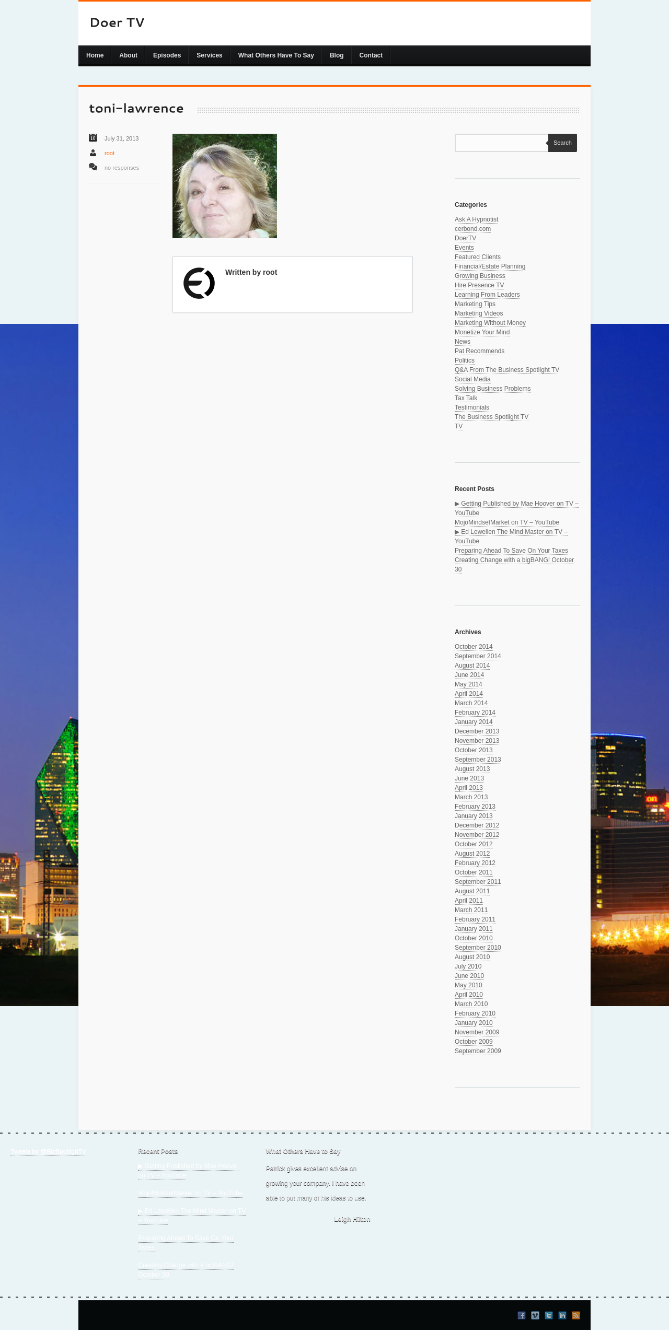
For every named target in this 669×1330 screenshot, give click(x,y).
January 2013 (474, 816)
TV (459, 426)
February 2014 (475, 712)
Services (209, 55)
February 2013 (475, 806)
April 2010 (469, 994)
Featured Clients (478, 257)
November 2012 (477, 834)
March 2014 (471, 703)
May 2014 (468, 684)
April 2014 (469, 693)
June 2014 (469, 675)
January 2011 (474, 928)
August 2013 (472, 769)
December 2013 (477, 731)
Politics (465, 360)
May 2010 (468, 985)
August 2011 (472, 891)
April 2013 (469, 787)
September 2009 (478, 1051)
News (462, 341)
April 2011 (469, 900)
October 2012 (474, 844)
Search (560, 142)
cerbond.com (473, 228)
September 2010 (478, 947)
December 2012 (477, 825)
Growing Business (480, 275)
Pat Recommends (479, 351)
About (128, 55)
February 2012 (475, 863)
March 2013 (471, 797)
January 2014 (474, 722)
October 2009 (474, 1041)
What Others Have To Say (276, 55)
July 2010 (468, 966)
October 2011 (474, 872)
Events (464, 247)
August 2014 (472, 665)
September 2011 (478, 881)
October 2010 (474, 938)
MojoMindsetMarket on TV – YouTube (507, 522)
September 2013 (478, 759)
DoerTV (465, 238)
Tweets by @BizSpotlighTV (48, 1151)
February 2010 (475, 1013)
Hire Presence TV (479, 285)
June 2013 (469, 778)
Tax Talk (466, 398)
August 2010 (472, 957)
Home (94, 55)
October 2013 (474, 750)
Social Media (473, 379)
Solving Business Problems (492, 388)
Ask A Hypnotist (476, 219)
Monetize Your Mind (482, 332)
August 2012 (472, 853)
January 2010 (474, 1022)
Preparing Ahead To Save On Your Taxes (511, 550)
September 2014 (478, 656)
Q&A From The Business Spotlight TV (507, 370)
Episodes (167, 55)
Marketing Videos (479, 313)
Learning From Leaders (487, 294)
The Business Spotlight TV (491, 417)
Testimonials (472, 407)
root (109, 153)
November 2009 (477, 1032)
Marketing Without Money (490, 322)
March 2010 (471, 1004)
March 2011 (471, 910)
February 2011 (475, 919)
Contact (371, 55)
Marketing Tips (475, 304)
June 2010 (469, 975)
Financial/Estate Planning (490, 266)
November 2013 (477, 740)
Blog (337, 55)
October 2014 (474, 646)
